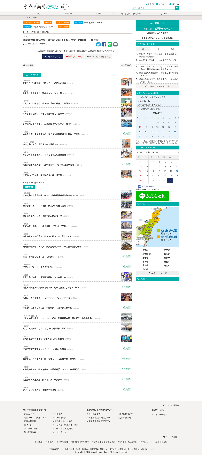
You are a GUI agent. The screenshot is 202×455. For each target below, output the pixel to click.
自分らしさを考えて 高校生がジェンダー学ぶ (77, 92)
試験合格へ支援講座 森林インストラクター (77, 379)
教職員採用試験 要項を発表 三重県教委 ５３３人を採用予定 (77, 368)
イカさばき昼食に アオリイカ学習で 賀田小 (77, 113)
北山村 (145, 269)
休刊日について (126, 414)
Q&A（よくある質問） (64, 428)
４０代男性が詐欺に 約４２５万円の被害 (157, 61)
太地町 (145, 258)
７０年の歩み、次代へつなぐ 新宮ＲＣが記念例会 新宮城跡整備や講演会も (158, 67)
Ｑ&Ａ (172, 4)
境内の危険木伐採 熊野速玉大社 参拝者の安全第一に (158, 80)
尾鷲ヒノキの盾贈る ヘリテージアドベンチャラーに (77, 297)
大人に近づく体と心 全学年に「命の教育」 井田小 (77, 102)
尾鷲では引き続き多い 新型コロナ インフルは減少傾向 (77, 164)
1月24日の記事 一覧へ (33, 182)
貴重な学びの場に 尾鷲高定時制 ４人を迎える (77, 276)
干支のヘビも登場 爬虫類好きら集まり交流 (77, 174)
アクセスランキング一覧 (157, 86)
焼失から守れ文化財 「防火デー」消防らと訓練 (77, 82)
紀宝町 (167, 250)
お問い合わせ (60, 432)
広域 (26, 36)
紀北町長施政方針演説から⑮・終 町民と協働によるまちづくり (77, 287)
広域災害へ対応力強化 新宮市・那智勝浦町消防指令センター (77, 194)
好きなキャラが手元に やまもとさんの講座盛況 (77, 153)
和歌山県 (68, 14)
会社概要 (39, 442)
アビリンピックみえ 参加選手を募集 (77, 389)
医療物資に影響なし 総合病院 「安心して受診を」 (77, 225)
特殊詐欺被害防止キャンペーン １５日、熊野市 (77, 348)
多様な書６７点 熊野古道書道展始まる (77, 143)
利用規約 (58, 414)
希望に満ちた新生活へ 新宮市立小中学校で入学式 (158, 74)
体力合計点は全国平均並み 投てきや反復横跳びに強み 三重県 (77, 133)
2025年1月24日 (32, 44)
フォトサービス (160, 414)
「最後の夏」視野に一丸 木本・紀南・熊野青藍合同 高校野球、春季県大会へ (77, 317)
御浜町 (167, 254)
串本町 (145, 262)
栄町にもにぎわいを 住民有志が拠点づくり (77, 215)
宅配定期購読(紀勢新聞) (99, 421)
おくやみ (164, 14)
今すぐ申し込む (53, 56)
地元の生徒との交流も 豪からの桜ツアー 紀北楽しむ (77, 235)
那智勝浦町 (147, 254)
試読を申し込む (74, 56)
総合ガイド (161, 4)
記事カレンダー (31, 18)
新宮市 (145, 250)
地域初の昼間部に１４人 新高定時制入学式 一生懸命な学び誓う (77, 246)
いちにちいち (143, 101)
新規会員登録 (30, 421)
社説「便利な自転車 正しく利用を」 (77, 256)
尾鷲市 (167, 262)
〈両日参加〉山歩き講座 (148, 109)
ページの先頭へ (171, 405)
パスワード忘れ (31, 428)
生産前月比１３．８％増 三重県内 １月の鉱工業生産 (77, 307)
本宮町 (145, 265)
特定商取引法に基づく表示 (66, 425)
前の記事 (28, 65)
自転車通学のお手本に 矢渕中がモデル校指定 (77, 338)
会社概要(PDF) (95, 414)
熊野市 (167, 258)
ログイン (150, 4)
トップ (38, 14)
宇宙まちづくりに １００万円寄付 (77, 266)
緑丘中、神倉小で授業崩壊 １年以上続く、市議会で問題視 (158, 55)
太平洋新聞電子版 (38, 7)
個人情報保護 (60, 417)
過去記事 (35, 32)
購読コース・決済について (36, 417)
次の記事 (126, 65)
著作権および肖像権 (63, 421)
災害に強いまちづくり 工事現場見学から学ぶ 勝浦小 (77, 123)
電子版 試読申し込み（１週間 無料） (158, 38)
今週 (157, 49)
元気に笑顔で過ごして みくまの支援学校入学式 (77, 327)
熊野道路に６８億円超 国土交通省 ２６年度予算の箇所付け (77, 358)
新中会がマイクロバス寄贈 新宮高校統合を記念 (77, 205)
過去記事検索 (30, 432)
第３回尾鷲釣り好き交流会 (149, 105)
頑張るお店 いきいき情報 (131, 14)
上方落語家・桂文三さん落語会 (151, 97)
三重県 (98, 14)
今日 (143, 49)
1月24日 (45, 32)
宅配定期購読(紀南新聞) (99, 417)
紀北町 (167, 266)
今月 (172, 49)
